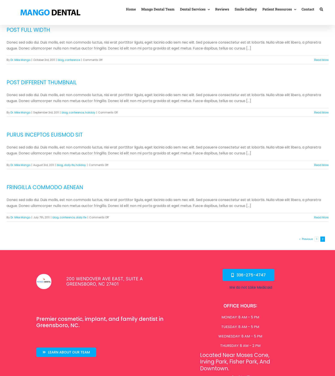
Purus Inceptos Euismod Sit (45, 134)
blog (61, 60)
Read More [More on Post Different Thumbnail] (321, 112)
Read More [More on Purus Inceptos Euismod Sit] (321, 165)
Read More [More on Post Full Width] (321, 60)
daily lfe (69, 165)
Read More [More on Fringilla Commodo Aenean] (321, 217)
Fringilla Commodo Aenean (45, 187)
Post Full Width (28, 30)
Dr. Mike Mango (20, 60)
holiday (90, 112)
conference (72, 60)
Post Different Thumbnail (42, 82)
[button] (321, 9)
